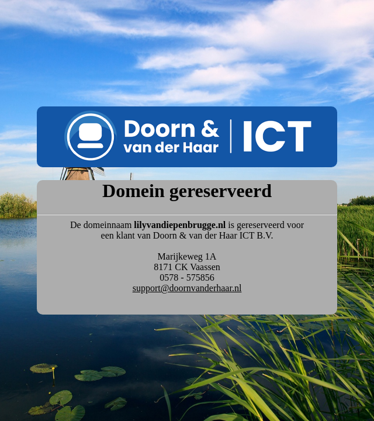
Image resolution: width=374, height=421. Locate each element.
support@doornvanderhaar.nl (187, 288)
